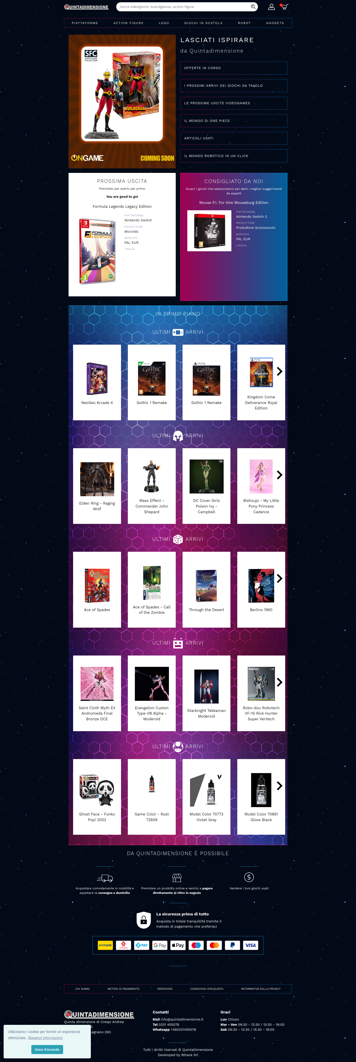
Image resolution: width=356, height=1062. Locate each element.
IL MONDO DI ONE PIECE (207, 121)
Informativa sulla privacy (261, 988)
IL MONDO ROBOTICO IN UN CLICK (216, 156)
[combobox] (187, 6)
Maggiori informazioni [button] (45, 1038)
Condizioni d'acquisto (206, 988)
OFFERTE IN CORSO (202, 68)
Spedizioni (165, 988)
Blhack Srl (189, 1055)
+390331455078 (183, 1030)
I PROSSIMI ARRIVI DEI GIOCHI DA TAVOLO (223, 86)
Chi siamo (82, 988)
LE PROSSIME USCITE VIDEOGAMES (217, 103)
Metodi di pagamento (123, 988)
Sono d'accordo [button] (47, 1049)
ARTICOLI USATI (199, 138)
